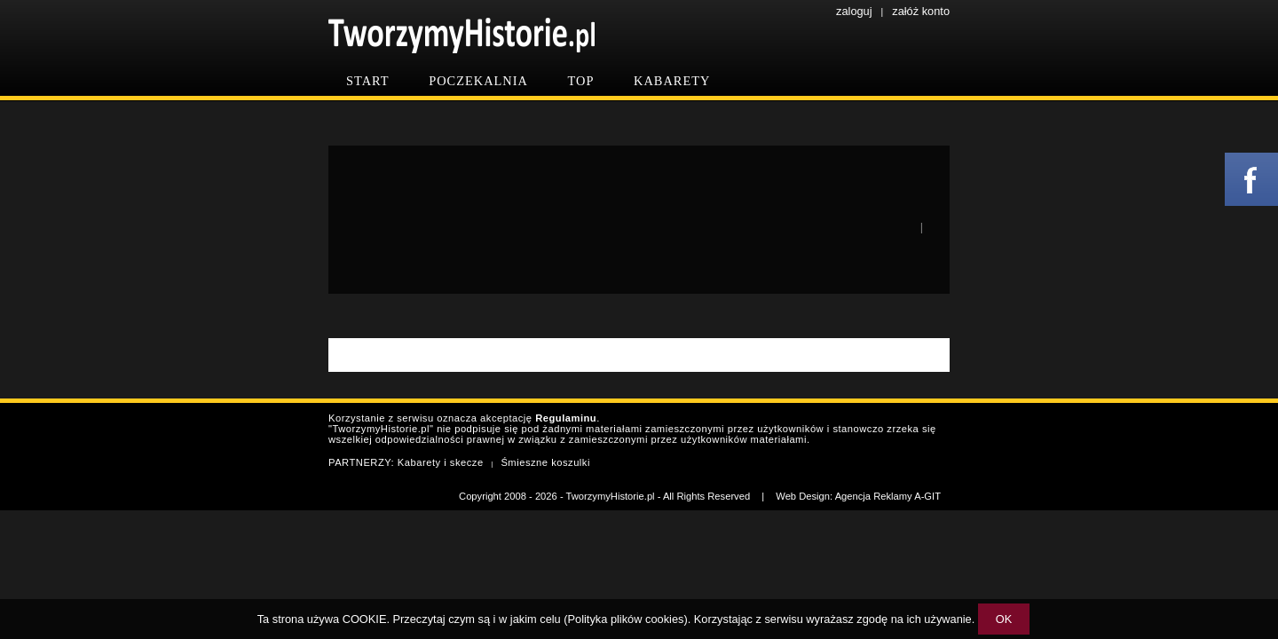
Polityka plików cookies (626, 619)
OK (1004, 619)
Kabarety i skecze (441, 462)
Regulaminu (565, 418)
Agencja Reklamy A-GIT (888, 496)
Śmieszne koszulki (545, 462)
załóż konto (921, 11)
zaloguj (854, 11)
